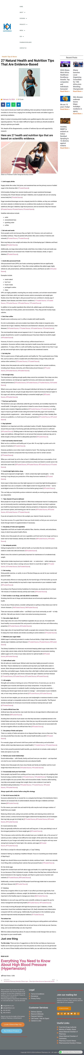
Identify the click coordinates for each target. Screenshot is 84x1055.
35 (42, 437)
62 (18, 676)
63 (30, 676)
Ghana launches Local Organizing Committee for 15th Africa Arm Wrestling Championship (78, 79)
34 (7, 431)
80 (12, 803)
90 (45, 903)
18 (36, 328)
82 (41, 819)
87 (11, 846)
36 (19, 446)
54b (31, 607)
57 (50, 633)
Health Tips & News (9, 57)
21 (33, 361)
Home (21, 6)
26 (31, 382)
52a (24, 566)
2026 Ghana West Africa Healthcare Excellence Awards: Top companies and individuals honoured (64, 79)
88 (24, 877)
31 (46, 409)
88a (41, 896)
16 (12, 328)
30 (34, 409)
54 (40, 592)
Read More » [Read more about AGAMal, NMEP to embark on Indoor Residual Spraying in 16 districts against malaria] (65, 148)
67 (7, 705)
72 (51, 745)
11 (40, 300)
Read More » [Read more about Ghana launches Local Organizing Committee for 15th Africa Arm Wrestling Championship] (78, 91)
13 (11, 303)
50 (30, 550)
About (23, 12)
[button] (3, 104)
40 (44, 464)
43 (49, 488)
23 (11, 370)
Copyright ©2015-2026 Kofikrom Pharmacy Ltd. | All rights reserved (42, 1052)
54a (19, 607)
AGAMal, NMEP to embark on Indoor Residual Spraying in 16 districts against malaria (64, 136)
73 (25, 767)
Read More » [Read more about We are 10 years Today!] (65, 109)
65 (33, 693)
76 (39, 777)
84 (11, 822)
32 (44, 417)
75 (28, 777)
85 (36, 831)
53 (7, 585)
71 (39, 745)
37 (7, 455)
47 (23, 512)
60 (11, 656)
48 (41, 539)
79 (11, 787)
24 (23, 370)
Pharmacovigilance (26, 42)
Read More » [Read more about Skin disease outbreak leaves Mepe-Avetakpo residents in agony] (78, 114)
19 (48, 328)
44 (41, 509)
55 (13, 626)
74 (37, 767)
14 (23, 303)
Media (23, 30)
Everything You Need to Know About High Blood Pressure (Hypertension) (25, 965)
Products (24, 24)
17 (24, 328)
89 (33, 903)
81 (29, 819)
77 (37, 785)
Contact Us (23, 48)
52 (11, 566)
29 (11, 397)
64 (42, 676)
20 (21, 361)
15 (34, 303)
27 (43, 382)
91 (37, 914)
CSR (22, 36)
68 (15, 715)
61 (7, 676)
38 (20, 464)
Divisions (24, 18)
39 (32, 464)
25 (20, 382)
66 (45, 693)
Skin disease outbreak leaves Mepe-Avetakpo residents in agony (78, 104)
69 (37, 726)
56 (25, 626)
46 (11, 512)
